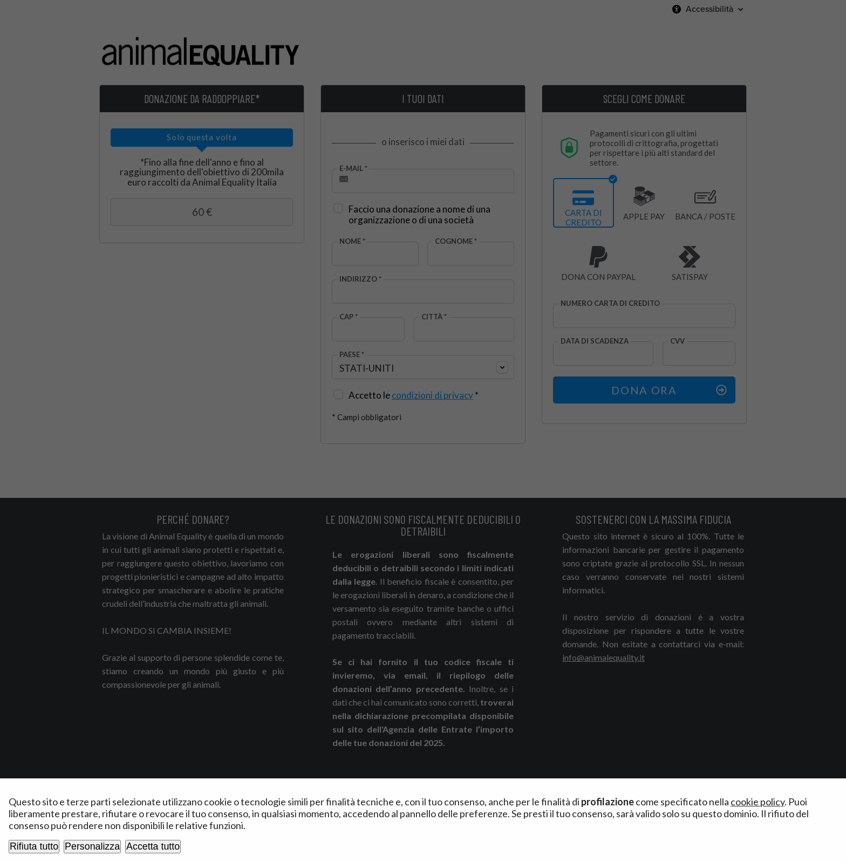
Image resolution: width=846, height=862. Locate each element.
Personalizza (92, 846)
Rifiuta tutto (34, 846)
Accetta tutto (153, 846)
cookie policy (757, 802)
